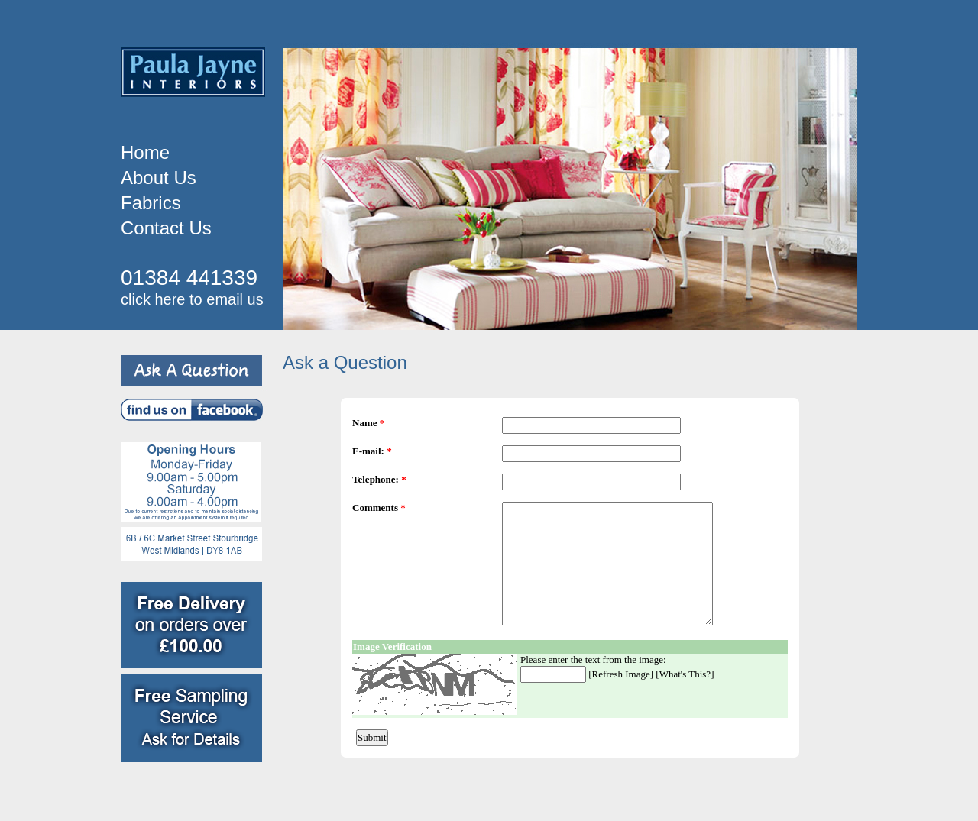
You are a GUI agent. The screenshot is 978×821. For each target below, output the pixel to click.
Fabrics (151, 202)
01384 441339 (189, 277)
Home (145, 152)
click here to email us (192, 299)
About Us (158, 177)
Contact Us (166, 228)
